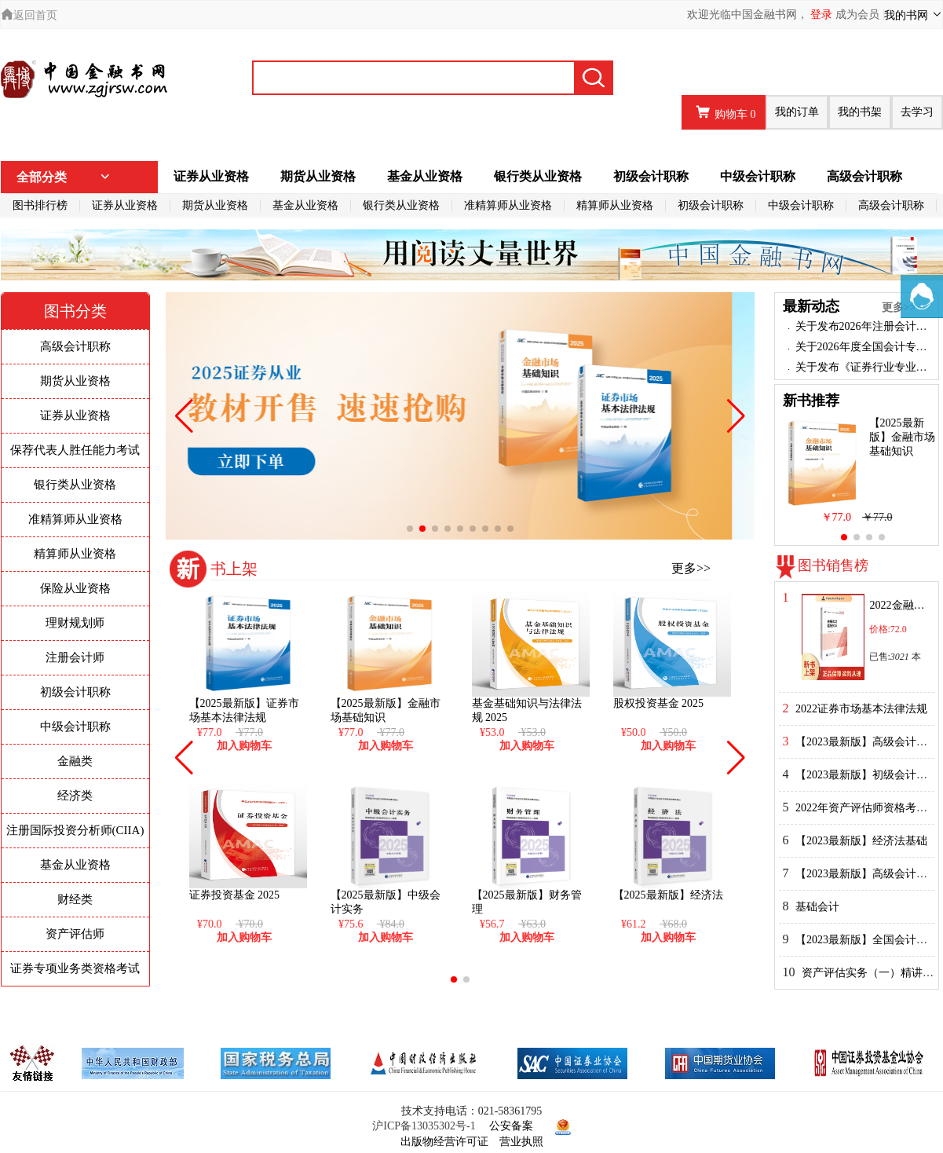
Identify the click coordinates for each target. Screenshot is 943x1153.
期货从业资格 (318, 176)
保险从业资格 (75, 588)
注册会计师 (75, 657)
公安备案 (511, 1126)
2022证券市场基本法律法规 (861, 709)
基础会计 (817, 907)
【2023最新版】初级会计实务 (866, 775)
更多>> (691, 568)
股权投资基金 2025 (658, 703)
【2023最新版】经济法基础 (861, 841)
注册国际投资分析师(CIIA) (75, 830)
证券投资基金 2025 (234, 895)
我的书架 (860, 112)
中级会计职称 (757, 176)
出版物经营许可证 (444, 1142)
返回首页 (29, 15)
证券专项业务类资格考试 (75, 968)
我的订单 (797, 112)
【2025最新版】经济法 (668, 895)
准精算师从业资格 (508, 205)
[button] (410, 528)
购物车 (723, 112)
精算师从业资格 (614, 205)
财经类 (75, 899)
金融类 (75, 761)
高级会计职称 (864, 176)
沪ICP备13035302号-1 (423, 1126)
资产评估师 (75, 934)
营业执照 (521, 1142)
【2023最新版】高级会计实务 (866, 742)
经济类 (75, 795)
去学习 (917, 112)
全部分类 (63, 177)
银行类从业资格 (538, 176)
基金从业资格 (424, 176)
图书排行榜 (40, 205)
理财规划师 (75, 623)
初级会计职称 (651, 176)
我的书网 (914, 14)
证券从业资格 (211, 176)
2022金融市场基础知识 (899, 605)
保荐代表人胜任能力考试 (75, 450)
